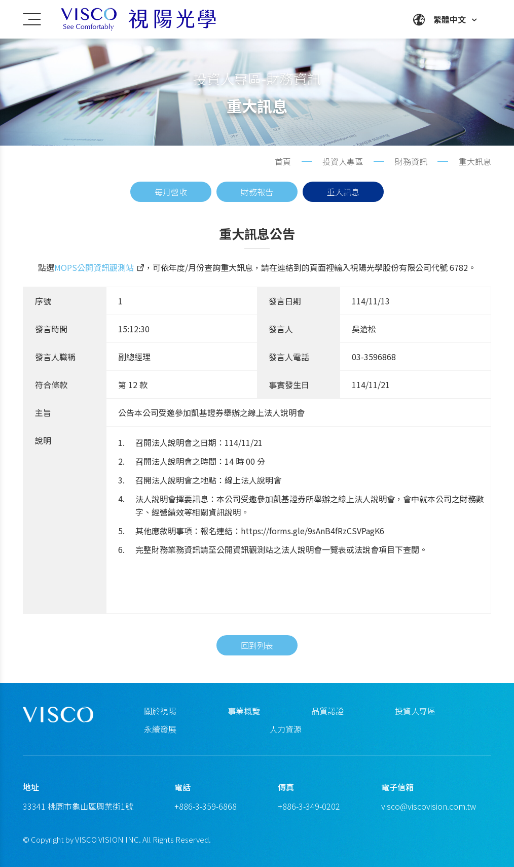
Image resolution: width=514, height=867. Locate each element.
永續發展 (160, 729)
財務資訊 (411, 161)
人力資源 (285, 729)
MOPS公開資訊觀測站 (94, 273)
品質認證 (327, 711)
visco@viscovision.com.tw (428, 806)
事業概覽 (244, 711)
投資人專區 (415, 711)
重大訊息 (343, 192)
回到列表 (257, 662)
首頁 (283, 161)
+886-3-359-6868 (205, 806)
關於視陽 (160, 711)
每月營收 (171, 192)
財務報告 (257, 192)
